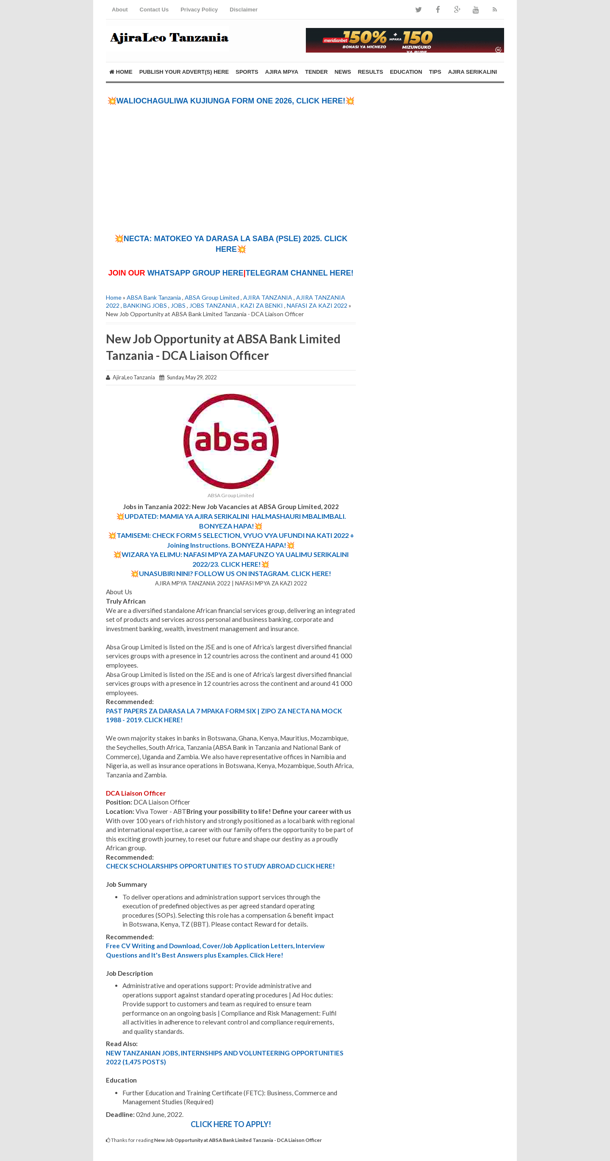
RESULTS (370, 72)
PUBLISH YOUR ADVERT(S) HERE (184, 72)
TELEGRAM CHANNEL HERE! (300, 273)
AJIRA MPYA (282, 72)
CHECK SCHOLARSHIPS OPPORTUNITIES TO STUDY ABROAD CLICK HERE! (220, 866)
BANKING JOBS (145, 305)
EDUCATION (406, 72)
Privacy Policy (199, 9)
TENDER (316, 72)
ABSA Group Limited (212, 297)
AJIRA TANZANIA (267, 297)
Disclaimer (244, 9)
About (120, 9)
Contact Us (154, 9)
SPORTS (247, 72)
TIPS (435, 72)
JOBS (178, 305)
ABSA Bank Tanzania (154, 297)
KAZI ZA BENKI (261, 305)
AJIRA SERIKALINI (472, 72)
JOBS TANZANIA (212, 305)
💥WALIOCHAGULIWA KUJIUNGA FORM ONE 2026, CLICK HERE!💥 (231, 101)
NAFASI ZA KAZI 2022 (317, 305)
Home (121, 72)
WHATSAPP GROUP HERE (195, 273)
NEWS (343, 72)
